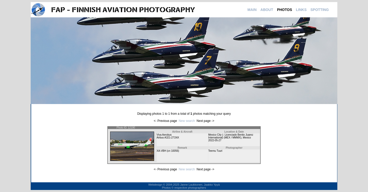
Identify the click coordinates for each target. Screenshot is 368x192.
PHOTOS (284, 10)
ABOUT (266, 10)
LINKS (301, 10)
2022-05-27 (214, 140)
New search (187, 121)
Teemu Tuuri (215, 150)
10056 (174, 150)
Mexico (247, 137)
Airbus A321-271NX (168, 137)
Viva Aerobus (164, 134)
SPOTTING (319, 10)
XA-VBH (161, 150)
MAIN (252, 10)
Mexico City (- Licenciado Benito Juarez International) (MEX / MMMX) (230, 136)
